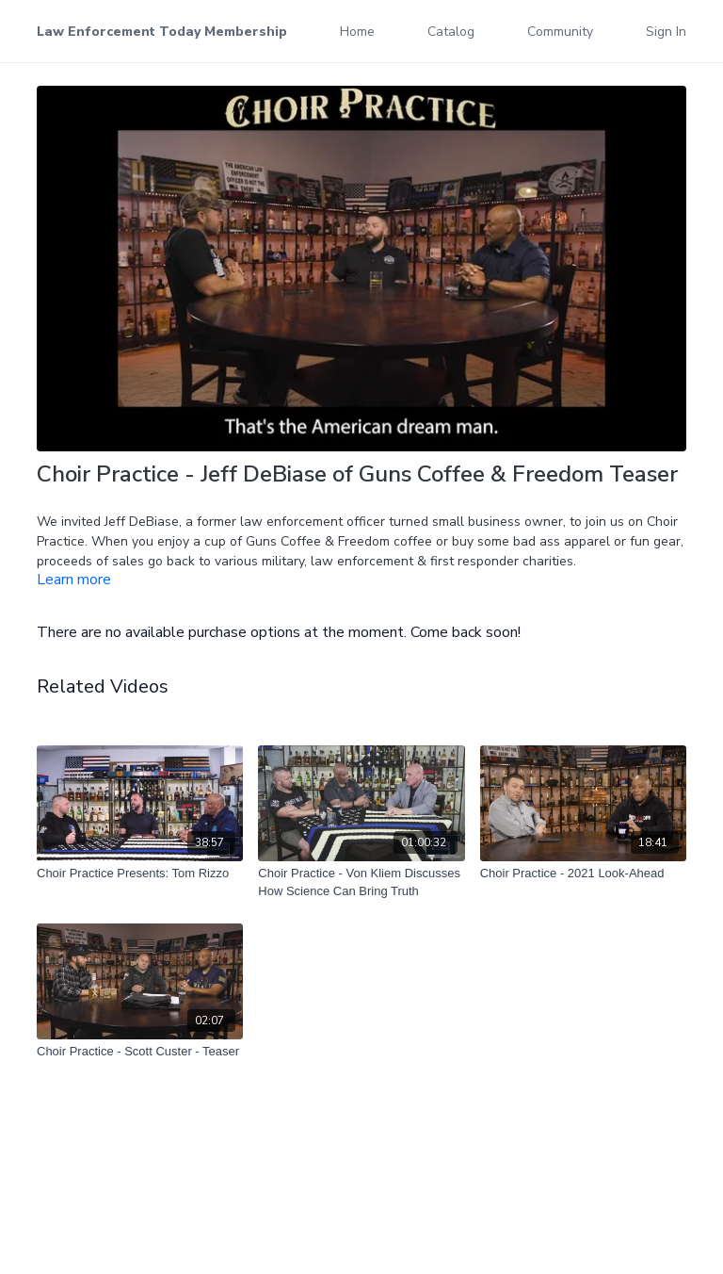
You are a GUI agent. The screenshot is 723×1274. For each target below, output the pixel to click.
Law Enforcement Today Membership (162, 32)
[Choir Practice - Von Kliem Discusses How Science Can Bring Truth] (361, 882)
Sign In (666, 32)
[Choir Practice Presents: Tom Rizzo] (140, 873)
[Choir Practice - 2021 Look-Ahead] (583, 873)
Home (357, 32)
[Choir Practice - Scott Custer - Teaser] (140, 1051)
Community (560, 32)
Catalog (450, 32)
